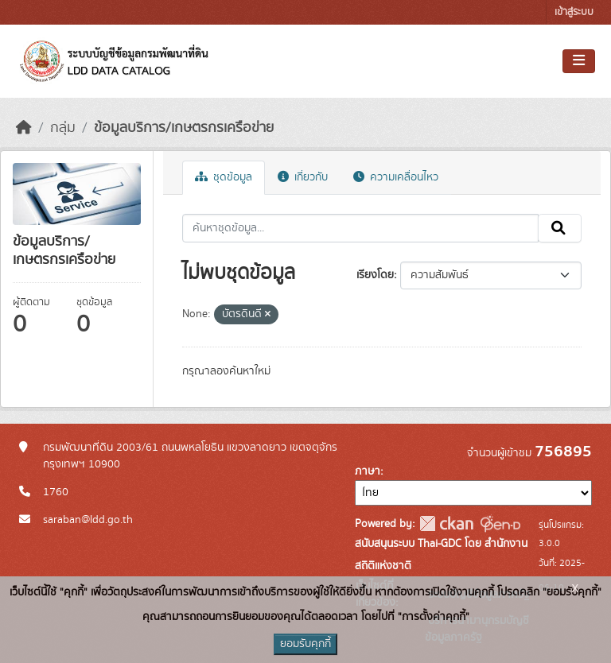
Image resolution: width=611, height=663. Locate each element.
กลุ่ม (63, 128)
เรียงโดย (375, 275)
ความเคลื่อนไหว (395, 177)
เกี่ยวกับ (303, 177)
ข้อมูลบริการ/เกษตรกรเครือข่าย (184, 128)
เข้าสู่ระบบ (574, 12)
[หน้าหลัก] (24, 128)
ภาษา (367, 471)
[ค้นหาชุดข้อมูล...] (360, 228)
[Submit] (560, 228)
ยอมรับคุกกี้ (305, 644)
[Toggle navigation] (578, 61)
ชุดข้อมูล (223, 177)
